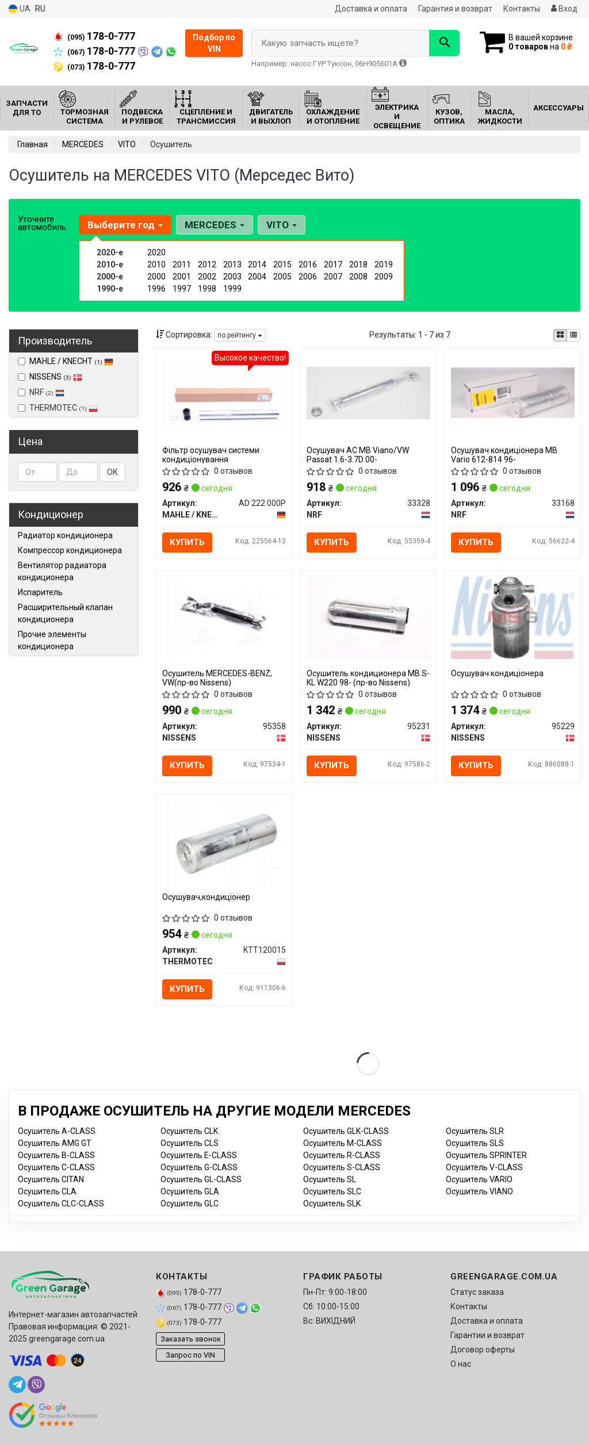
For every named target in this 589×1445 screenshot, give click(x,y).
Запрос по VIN (190, 1355)
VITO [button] (281, 225)
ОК (112, 472)
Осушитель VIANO (479, 1191)
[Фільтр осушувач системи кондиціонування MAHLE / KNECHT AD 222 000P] (224, 392)
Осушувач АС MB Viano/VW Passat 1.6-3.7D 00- (358, 454)
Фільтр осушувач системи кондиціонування (210, 454)
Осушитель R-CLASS (341, 1155)
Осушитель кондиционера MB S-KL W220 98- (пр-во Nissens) (368, 678)
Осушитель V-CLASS (484, 1167)
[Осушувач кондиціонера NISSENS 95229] (513, 617)
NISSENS (55, 376)
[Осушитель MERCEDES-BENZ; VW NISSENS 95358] (224, 617)
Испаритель (40, 592)
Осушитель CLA (47, 1191)
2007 (333, 276)
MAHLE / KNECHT (71, 361)
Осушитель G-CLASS (199, 1167)
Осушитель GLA (189, 1191)
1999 (232, 288)
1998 (207, 288)
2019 (383, 264)
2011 (182, 264)
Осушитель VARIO (479, 1179)
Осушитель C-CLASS (56, 1167)
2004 (257, 276)
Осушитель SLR (475, 1131)
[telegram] (17, 1384)
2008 (358, 276)
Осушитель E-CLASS (198, 1155)
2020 (156, 252)
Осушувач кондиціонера (497, 673)
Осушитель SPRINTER (486, 1155)
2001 (182, 276)
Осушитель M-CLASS (342, 1143)
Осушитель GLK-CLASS (346, 1131)
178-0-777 (94, 36)
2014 (257, 264)
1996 (156, 288)
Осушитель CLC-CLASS (61, 1203)
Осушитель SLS (475, 1143)
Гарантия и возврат (455, 8)
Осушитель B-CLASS (56, 1155)
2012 (207, 264)
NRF (41, 392)
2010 (156, 264)
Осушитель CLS (189, 1143)
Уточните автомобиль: (43, 223)
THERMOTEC (58, 407)
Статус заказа (477, 1292)
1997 (182, 288)
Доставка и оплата (371, 8)
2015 (282, 264)
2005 (282, 276)
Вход (564, 8)
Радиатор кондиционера (65, 535)
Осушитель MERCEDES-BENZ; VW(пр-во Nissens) (217, 678)
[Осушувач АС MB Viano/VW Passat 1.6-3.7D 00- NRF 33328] (368, 392)
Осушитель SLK (332, 1203)
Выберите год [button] (125, 225)
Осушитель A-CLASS (56, 1131)
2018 (358, 264)
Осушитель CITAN (51, 1179)
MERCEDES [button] (214, 225)
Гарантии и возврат (487, 1335)
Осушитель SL (329, 1179)
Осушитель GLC (189, 1203)
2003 (232, 276)
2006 (308, 276)
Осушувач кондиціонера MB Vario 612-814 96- (504, 454)
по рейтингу (239, 335)
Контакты (521, 8)
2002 (207, 276)
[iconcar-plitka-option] (560, 335)
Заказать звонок (190, 1339)
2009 (383, 276)
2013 (232, 264)
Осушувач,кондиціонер (206, 897)
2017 (333, 264)
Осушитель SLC (332, 1191)
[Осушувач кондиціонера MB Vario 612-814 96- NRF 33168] (513, 392)
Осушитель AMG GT (54, 1143)
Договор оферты (482, 1349)
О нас (460, 1364)
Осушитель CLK (189, 1131)
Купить (187, 542)
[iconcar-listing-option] (573, 335)
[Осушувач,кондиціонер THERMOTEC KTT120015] (224, 844)
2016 (308, 264)
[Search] (444, 43)
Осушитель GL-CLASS (201, 1179)
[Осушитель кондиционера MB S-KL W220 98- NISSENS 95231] (368, 617)
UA (19, 9)
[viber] (36, 1384)
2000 (156, 276)
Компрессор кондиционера (70, 550)
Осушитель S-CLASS (341, 1167)
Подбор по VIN (214, 43)
